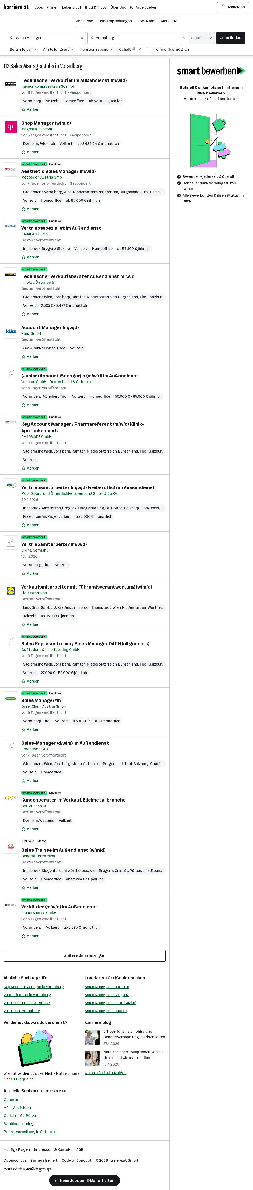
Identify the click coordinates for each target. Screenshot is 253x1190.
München (50, 396)
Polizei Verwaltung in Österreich (31, 1131)
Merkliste (169, 21)
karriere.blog (98, 1022)
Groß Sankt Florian (39, 348)
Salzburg (157, 192)
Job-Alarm (146, 21)
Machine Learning (19, 1123)
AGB (79, 1149)
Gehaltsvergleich (19, 1079)
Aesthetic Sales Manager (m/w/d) (58, 171)
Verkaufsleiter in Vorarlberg (27, 995)
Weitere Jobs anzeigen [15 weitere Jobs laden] (84, 955)
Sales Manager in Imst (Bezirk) (110, 1003)
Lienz (145, 508)
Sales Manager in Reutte (106, 1011)
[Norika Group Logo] (27, 1170)
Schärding (95, 508)
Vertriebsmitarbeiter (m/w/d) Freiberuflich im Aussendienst (88, 487)
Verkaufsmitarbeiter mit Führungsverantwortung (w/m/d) (86, 587)
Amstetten (51, 508)
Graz (35, 607)
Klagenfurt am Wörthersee (145, 607)
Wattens (46, 820)
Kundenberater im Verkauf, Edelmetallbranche (73, 800)
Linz (81, 508)
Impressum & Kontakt (53, 1149)
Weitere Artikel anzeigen (105, 1073)
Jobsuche (84, 21)
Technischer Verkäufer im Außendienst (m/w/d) (74, 80)
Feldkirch (47, 143)
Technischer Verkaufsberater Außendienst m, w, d (78, 276)
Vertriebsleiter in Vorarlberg (27, 1003)
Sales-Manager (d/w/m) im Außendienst (65, 743)
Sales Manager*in (41, 700)
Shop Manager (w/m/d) (46, 123)
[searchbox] (47, 38)
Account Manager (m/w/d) (50, 327)
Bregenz (69, 508)
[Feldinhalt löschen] (82, 38)
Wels (155, 508)
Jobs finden (230, 38)
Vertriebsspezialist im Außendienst (61, 228)
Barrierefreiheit (44, 1160)
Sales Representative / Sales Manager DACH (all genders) (85, 643)
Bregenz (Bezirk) (56, 248)
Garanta (11, 1099)
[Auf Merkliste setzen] (30, 109)
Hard (61, 348)
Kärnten (111, 192)
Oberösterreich (163, 763)
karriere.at (55, 1090)
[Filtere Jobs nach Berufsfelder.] (26, 50)
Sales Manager (26, 66)
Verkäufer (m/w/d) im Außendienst (59, 907)
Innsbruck (31, 248)
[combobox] (47, 38)
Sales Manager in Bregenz (107, 995)
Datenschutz (15, 1160)
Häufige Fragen (17, 1149)
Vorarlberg (71, 66)
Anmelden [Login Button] (233, 7)
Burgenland (130, 192)
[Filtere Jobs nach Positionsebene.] (99, 50)
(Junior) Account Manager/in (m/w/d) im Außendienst (80, 376)
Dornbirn (30, 143)
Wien (68, 192)
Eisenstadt (101, 607)
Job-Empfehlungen (115, 21)
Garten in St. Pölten (20, 1115)
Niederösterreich (88, 192)
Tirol (145, 192)
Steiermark (33, 192)
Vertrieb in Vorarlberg (22, 1011)
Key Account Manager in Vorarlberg (34, 987)
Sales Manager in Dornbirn (107, 987)
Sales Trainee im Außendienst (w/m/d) (63, 850)
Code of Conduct (77, 1160)
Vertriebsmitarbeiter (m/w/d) (54, 544)
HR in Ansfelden (17, 1107)
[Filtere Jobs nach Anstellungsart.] (61, 50)
